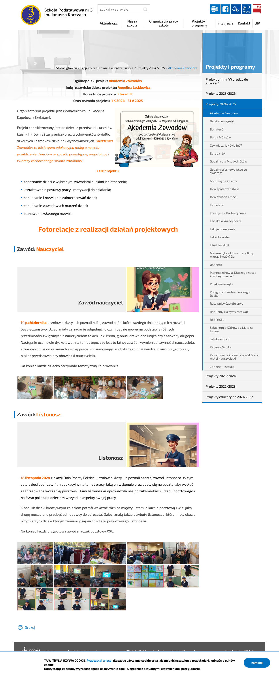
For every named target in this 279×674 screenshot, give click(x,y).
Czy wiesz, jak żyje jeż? (226, 145)
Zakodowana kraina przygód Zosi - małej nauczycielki (234, 356)
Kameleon (217, 205)
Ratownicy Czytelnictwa (226, 303)
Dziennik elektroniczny (215, 9)
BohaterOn (217, 129)
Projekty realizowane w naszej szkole (106, 68)
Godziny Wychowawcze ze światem (228, 171)
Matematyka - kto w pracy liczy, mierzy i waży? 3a (232, 254)
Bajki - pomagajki (222, 121)
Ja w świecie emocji (223, 197)
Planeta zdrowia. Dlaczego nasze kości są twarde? (233, 274)
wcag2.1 (246, 9)
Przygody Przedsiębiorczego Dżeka (230, 293)
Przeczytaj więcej (99, 660)
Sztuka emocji (219, 339)
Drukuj (30, 627)
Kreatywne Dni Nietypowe (228, 213)
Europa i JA (217, 153)
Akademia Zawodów (224, 113)
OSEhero (216, 264)
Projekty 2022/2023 (221, 386)
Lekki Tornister (220, 237)
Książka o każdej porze (226, 221)
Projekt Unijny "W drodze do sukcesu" (227, 81)
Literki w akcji (219, 245)
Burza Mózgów (220, 137)
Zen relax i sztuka (222, 366)
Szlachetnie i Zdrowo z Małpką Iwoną (231, 329)
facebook (225, 9)
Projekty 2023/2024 (221, 376)
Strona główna (66, 68)
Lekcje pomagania (222, 229)
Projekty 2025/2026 (221, 93)
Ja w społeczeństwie (224, 189)
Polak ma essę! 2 (221, 284)
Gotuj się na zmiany (223, 181)
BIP (257, 9)
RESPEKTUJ (218, 319)
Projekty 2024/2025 (151, 68)
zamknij (257, 663)
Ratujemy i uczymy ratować (229, 311)
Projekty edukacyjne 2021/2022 (229, 397)
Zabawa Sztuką (221, 347)
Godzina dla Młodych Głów (228, 161)
